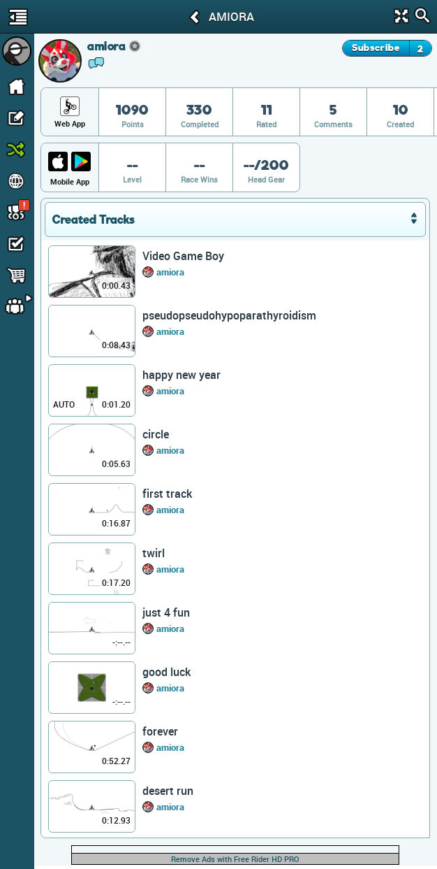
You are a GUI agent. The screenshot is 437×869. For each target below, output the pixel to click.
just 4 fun (166, 612)
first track (167, 493)
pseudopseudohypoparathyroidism (229, 315)
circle (155, 434)
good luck (166, 672)
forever (160, 731)
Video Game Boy (183, 256)
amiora (170, 272)
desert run (167, 790)
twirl (153, 553)
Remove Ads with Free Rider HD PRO (235, 859)
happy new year (181, 374)
